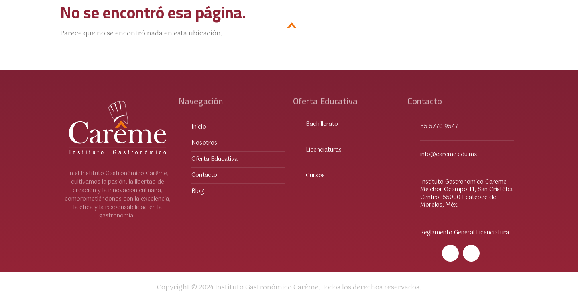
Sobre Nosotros (175, 27)
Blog (501, 27)
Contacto (460, 27)
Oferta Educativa (100, 27)
